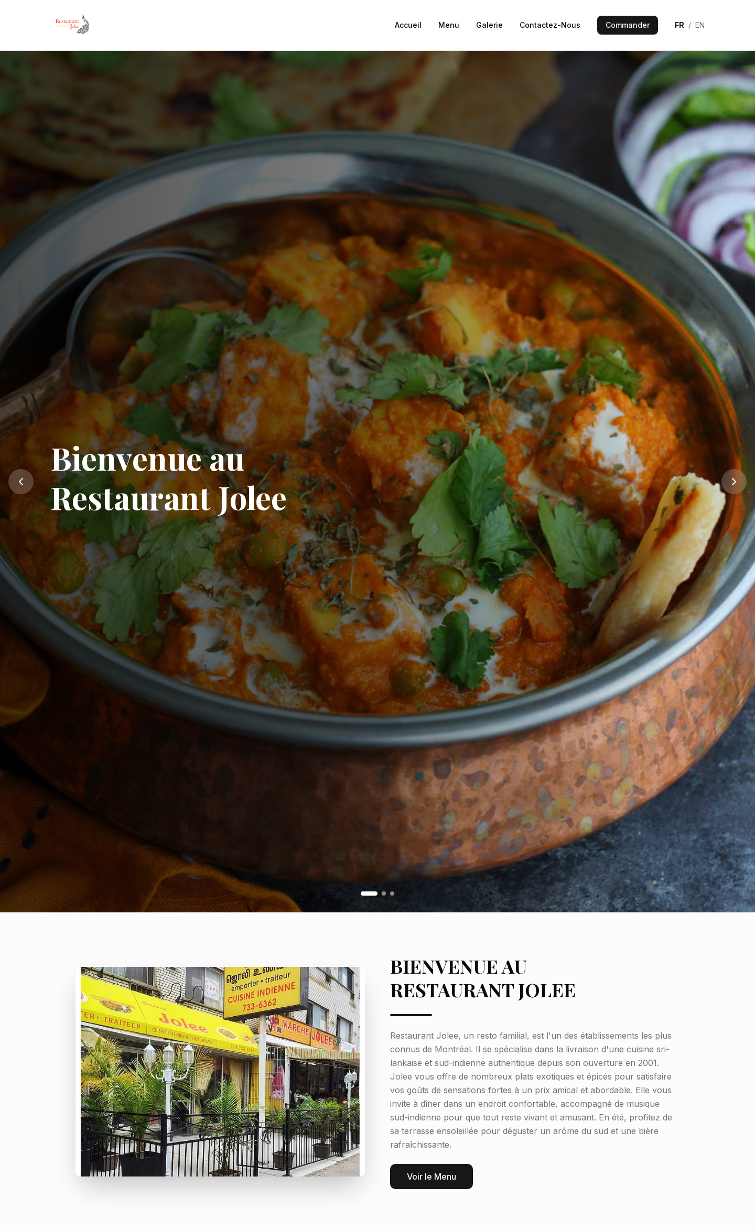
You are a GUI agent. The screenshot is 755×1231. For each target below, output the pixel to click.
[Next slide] (734, 481)
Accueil (408, 24)
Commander (628, 24)
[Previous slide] (21, 481)
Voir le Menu (431, 1176)
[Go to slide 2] (384, 893)
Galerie (489, 24)
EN (700, 24)
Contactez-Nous (550, 24)
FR (679, 24)
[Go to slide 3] (392, 893)
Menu (448, 24)
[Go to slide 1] (369, 893)
